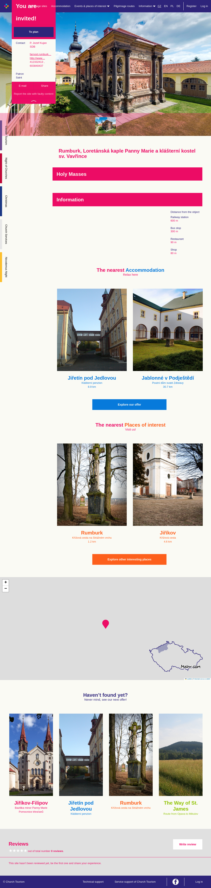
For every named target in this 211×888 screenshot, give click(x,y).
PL (172, 6)
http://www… (37, 58)
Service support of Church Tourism (135, 881)
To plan (33, 31)
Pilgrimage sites (37, 6)
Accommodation (60, 6)
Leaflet (188, 679)
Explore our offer (129, 404)
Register (191, 6)
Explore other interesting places (129, 559)
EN (166, 6)
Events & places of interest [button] (92, 6)
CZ (159, 6)
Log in (204, 6)
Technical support (93, 881)
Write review (187, 844)
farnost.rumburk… (40, 54)
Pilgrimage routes (124, 6)
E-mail (22, 85)
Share (44, 85)
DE (178, 6)
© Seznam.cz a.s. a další (201, 679)
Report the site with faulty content (33, 93)
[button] (105, 624)
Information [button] (147, 6)
